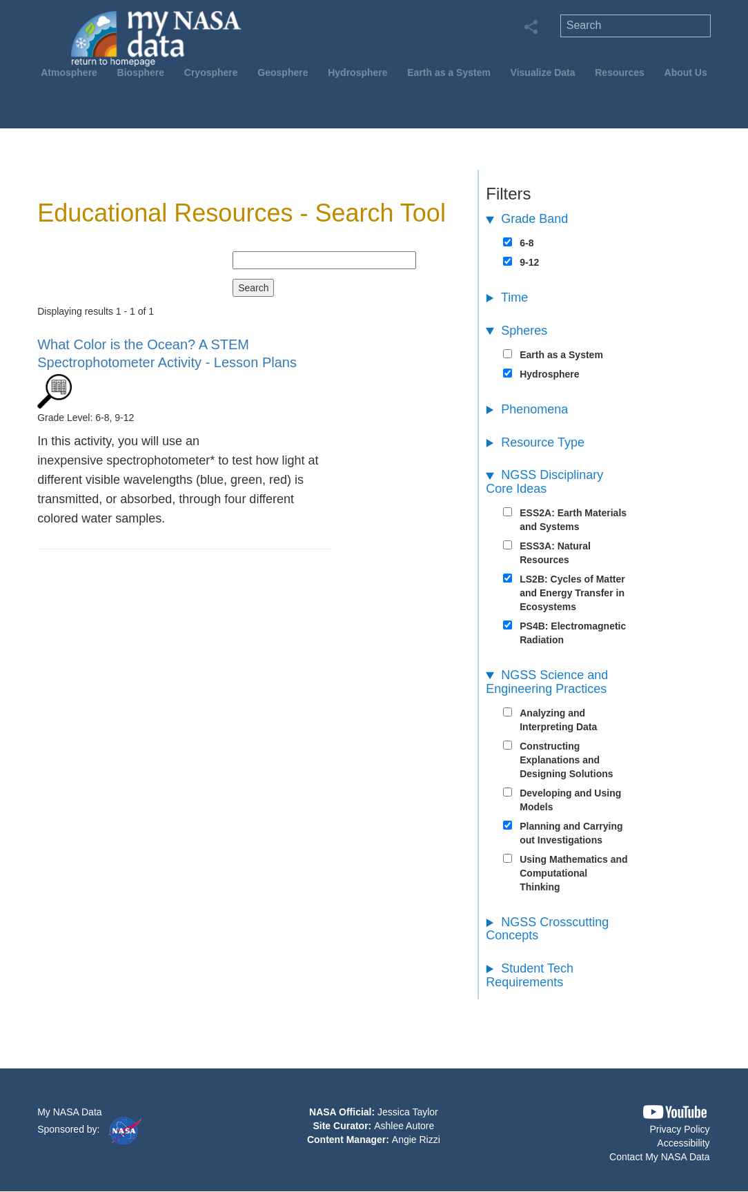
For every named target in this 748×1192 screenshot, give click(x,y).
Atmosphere (69, 72)
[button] (675, 1112)
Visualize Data (543, 72)
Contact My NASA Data (659, 1156)
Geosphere (282, 72)
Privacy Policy (679, 1129)
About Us (686, 72)
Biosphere (140, 72)
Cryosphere (211, 72)
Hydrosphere (357, 72)
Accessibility (683, 1143)
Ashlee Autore (404, 1125)
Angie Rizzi (416, 1139)
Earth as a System (449, 72)
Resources (619, 72)
